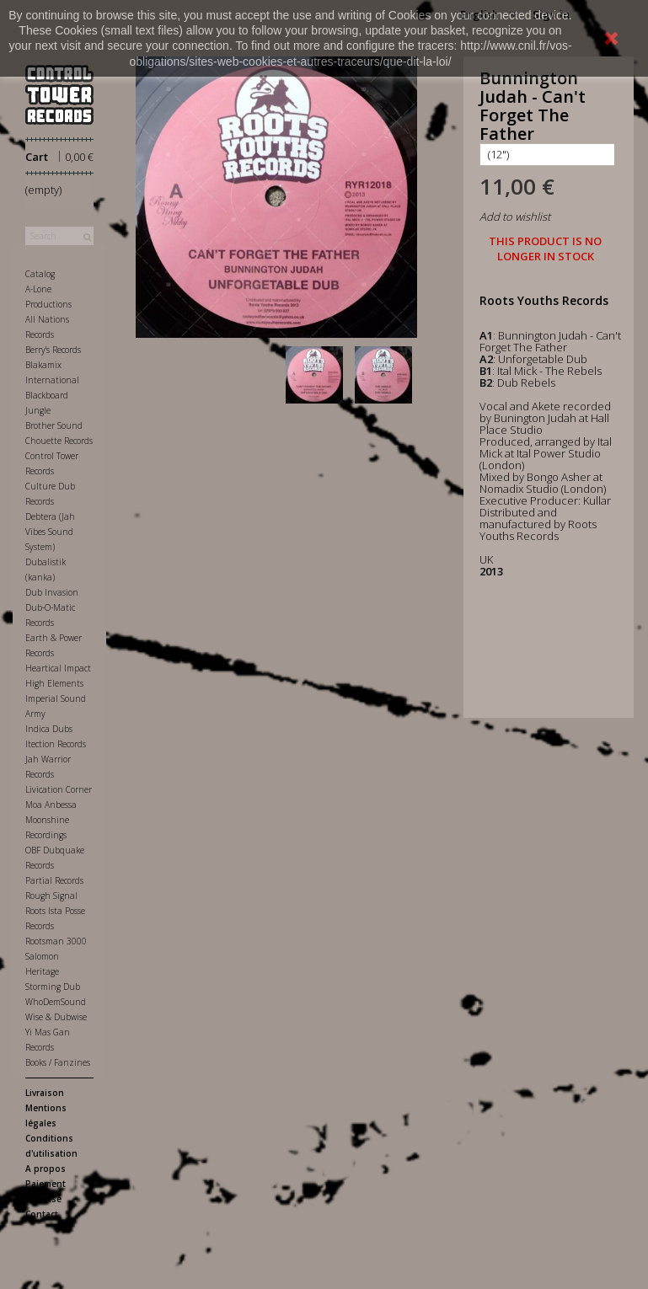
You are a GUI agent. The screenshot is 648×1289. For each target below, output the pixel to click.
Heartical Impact (58, 668)
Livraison (44, 1093)
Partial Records (54, 880)
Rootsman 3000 (56, 941)
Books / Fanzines (57, 1062)
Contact (41, 1214)
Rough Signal (51, 895)
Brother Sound (54, 425)
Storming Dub (52, 986)
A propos (45, 1168)
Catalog (40, 274)
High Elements (54, 683)
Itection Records (55, 744)
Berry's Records (53, 350)
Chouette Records (59, 441)
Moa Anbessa (51, 804)
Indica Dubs (48, 729)
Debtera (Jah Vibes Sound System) (50, 532)
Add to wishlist (514, 216)
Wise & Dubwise (56, 1017)
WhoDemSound (55, 1002)
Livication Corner (58, 789)
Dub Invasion (51, 592)
